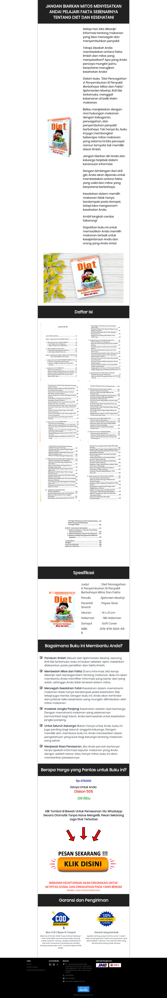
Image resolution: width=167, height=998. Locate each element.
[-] (50, 964)
